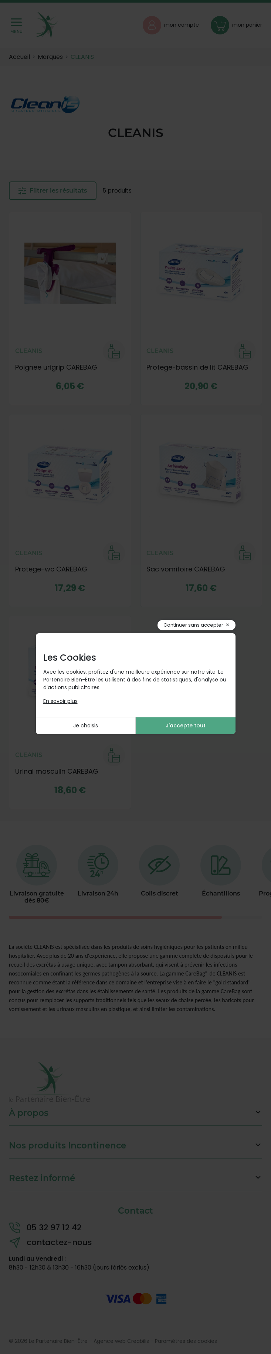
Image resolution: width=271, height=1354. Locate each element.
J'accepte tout (186, 725)
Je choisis (85, 725)
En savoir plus (60, 701)
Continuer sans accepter (193, 624)
